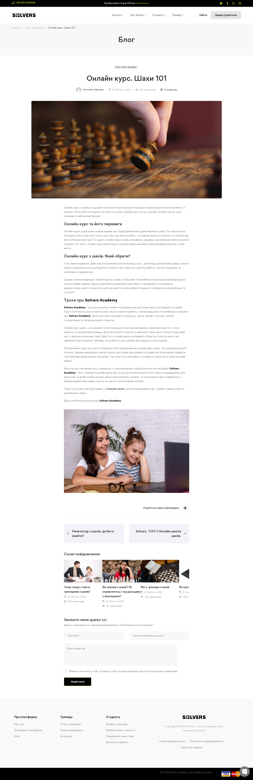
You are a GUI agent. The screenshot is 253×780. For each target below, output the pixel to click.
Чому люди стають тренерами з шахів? (77, 589)
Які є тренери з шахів (155, 587)
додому (16, 27)
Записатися (142, 3)
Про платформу (34, 27)
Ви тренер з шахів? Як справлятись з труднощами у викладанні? (121, 591)
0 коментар (168, 89)
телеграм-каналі (115, 388)
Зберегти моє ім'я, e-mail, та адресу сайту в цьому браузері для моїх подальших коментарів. (123, 671)
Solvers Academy (101, 300)
